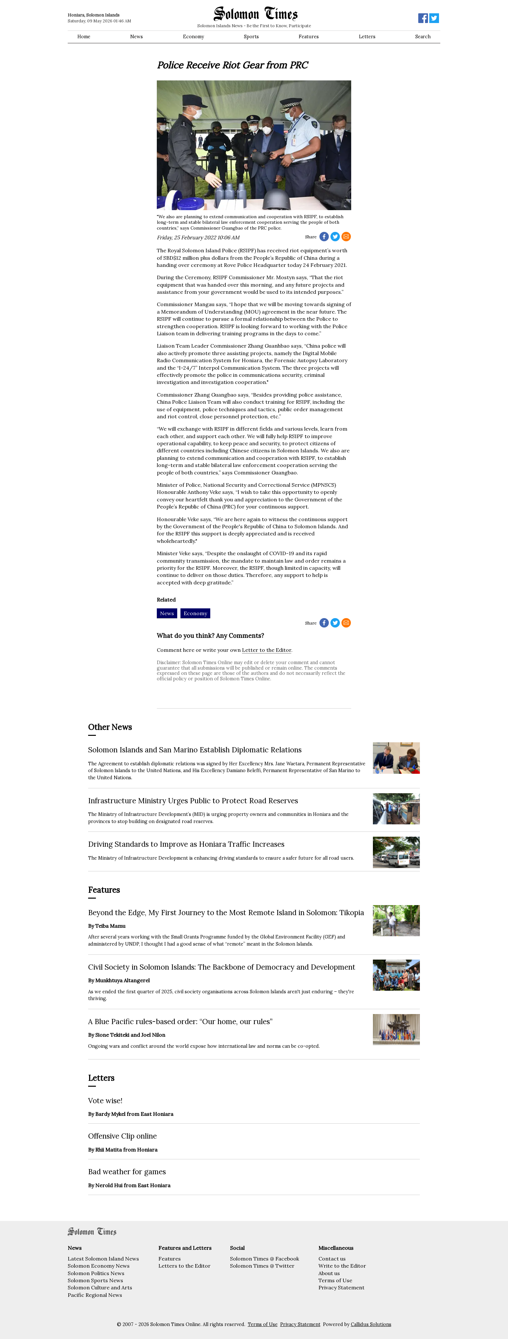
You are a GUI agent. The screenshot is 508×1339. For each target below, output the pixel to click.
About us (329, 1273)
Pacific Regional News (95, 1295)
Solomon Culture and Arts (100, 1287)
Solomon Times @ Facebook (264, 1258)
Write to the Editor (342, 1265)
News (136, 37)
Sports (251, 37)
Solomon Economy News (99, 1265)
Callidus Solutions (371, 1324)
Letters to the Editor (184, 1265)
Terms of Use (335, 1280)
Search (423, 37)
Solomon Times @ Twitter (262, 1265)
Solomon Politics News (96, 1273)
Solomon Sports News (95, 1280)
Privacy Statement (341, 1287)
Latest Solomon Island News (103, 1258)
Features (309, 37)
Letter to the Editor (266, 650)
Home (83, 37)
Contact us (332, 1258)
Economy (193, 37)
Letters (367, 37)
